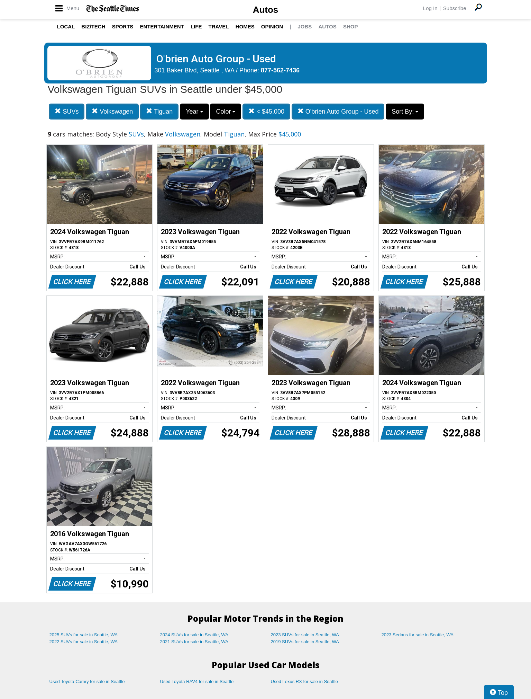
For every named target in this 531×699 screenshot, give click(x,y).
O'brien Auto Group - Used (338, 111)
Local (66, 26)
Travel (219, 26)
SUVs (67, 111)
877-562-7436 (280, 70)
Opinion (272, 26)
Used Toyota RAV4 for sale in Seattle (197, 681)
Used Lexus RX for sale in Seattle (304, 681)
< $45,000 (266, 111)
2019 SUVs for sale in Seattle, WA (305, 641)
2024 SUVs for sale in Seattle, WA (194, 634)
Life (196, 26)
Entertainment (162, 26)
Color (225, 111)
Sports (123, 26)
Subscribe (454, 8)
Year (194, 111)
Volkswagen (112, 111)
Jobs (304, 26)
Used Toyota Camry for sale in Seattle (87, 681)
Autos (265, 10)
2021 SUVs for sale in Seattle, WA (194, 641)
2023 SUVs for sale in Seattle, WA (305, 634)
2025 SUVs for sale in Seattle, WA (83, 634)
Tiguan (159, 111)
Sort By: (405, 111)
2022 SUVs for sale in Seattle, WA (83, 641)
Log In (430, 8)
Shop (350, 26)
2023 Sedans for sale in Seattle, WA (418, 634)
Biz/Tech (93, 26)
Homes (245, 26)
